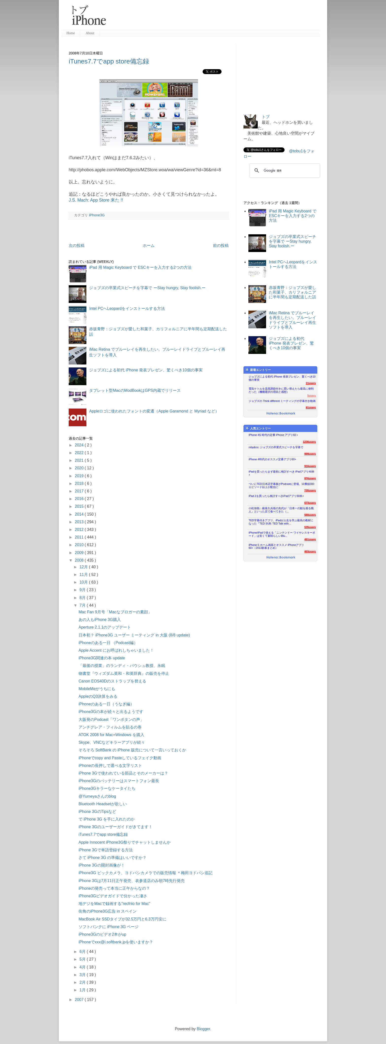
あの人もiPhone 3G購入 (100, 619)
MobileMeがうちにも (97, 689)
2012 (80, 529)
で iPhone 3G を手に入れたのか (107, 819)
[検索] (284, 171)
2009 (80, 553)
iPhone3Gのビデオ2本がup (102, 934)
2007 (80, 999)
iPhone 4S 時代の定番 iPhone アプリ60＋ (274, 434)
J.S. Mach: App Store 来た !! (96, 200)
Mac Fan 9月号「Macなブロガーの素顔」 (115, 612)
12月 (84, 567)
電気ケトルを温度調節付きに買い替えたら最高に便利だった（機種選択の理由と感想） (281, 390)
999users (310, 453)
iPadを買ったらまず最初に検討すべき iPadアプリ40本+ (281, 473)
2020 (80, 468)
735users (310, 490)
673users (310, 502)
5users (311, 395)
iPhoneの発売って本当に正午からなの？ (114, 888)
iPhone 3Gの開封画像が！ (102, 865)
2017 (80, 491)
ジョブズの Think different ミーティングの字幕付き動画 (282, 400)
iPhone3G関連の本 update (102, 658)
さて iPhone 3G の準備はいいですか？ (113, 857)
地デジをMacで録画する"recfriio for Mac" (114, 904)
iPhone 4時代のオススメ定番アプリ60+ (272, 459)
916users (310, 466)
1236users (309, 441)
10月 (84, 582)
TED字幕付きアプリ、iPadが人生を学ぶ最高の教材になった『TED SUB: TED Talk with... (281, 522)
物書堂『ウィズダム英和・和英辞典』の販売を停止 (124, 673)
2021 (80, 460)
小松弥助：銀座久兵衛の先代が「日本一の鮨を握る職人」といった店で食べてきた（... (281, 510)
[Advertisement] (215, 17)
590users (310, 514)
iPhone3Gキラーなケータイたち (107, 788)
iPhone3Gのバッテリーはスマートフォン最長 (119, 781)
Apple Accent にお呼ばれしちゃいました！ (116, 650)
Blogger (203, 1029)
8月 (83, 598)
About (90, 33)
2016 (80, 499)
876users (310, 478)
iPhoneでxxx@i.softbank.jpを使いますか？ (116, 942)
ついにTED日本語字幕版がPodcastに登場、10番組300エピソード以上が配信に (281, 485)
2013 (80, 522)
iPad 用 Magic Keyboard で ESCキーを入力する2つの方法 (140, 267)
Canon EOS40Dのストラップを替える (112, 681)
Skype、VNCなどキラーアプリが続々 (112, 742)
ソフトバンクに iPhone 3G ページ (109, 927)
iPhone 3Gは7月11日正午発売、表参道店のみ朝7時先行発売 (132, 881)
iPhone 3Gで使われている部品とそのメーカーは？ (123, 773)
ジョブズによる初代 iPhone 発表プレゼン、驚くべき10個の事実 (146, 370)
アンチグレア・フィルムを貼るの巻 (110, 727)
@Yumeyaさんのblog (97, 796)
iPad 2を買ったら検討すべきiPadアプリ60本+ (276, 495)
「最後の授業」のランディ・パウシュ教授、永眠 (122, 666)
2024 (80, 445)
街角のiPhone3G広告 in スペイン (108, 911)
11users (311, 383)
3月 (83, 975)
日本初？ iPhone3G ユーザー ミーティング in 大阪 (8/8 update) (134, 635)
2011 (80, 537)
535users (310, 527)
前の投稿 (221, 245)
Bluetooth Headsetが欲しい (103, 804)
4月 (83, 967)
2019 (80, 476)
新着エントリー (258, 370)
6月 (83, 951)
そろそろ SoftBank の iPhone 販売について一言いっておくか (132, 750)
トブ (266, 117)
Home (70, 33)
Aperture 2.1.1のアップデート (105, 627)
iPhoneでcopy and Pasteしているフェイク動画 (120, 758)
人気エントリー (258, 428)
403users (310, 551)
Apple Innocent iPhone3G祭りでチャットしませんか (125, 842)
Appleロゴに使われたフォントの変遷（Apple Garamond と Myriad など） (154, 411)
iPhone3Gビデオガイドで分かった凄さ (113, 896)
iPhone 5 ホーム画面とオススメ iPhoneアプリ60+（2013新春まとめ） (276, 546)
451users (310, 539)
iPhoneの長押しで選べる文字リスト (110, 765)
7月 (83, 605)
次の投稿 (76, 245)
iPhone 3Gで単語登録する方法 (106, 850)
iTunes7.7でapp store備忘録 (109, 61)
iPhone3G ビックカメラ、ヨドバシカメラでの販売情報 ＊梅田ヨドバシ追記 (145, 873)
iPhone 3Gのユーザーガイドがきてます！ (115, 827)
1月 (83, 990)
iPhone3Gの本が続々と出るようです (111, 712)
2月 (83, 982)
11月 (84, 574)
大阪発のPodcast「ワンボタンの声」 (111, 719)
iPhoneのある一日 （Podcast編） (108, 643)
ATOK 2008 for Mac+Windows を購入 (111, 735)
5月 (83, 959)
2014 (80, 514)
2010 (80, 545)
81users (311, 407)
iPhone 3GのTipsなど (97, 811)
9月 (83, 590)
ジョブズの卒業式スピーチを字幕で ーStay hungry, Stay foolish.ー (147, 288)
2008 (80, 560)
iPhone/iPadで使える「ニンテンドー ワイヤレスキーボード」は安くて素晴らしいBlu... (282, 534)
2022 (80, 453)
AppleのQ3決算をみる (98, 696)
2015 (80, 506)
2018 (80, 483)
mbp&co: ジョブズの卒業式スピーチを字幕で (276, 447)
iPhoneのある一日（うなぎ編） (106, 704)
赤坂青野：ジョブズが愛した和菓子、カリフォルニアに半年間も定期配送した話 (292, 292)
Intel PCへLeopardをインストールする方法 (127, 308)
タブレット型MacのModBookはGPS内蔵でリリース (135, 390)
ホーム (149, 245)
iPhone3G (97, 215)
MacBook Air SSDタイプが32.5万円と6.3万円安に (122, 919)
